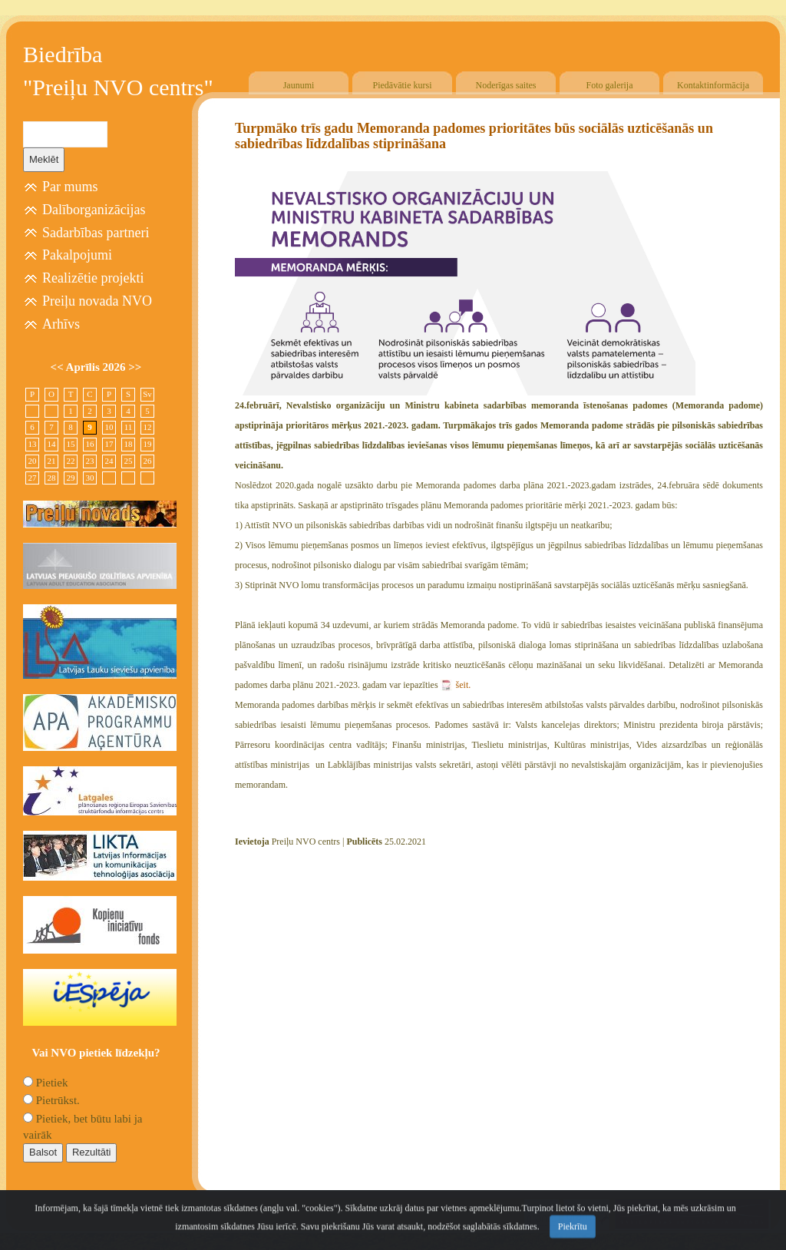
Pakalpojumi (77, 255)
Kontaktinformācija (713, 85)
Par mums (70, 186)
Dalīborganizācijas (94, 209)
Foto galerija (609, 85)
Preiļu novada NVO (97, 301)
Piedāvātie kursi (402, 85)
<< (58, 367)
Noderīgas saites (506, 85)
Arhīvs (61, 324)
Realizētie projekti (93, 278)
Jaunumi (299, 85)
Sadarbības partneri (95, 232)
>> (134, 367)
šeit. (463, 685)
